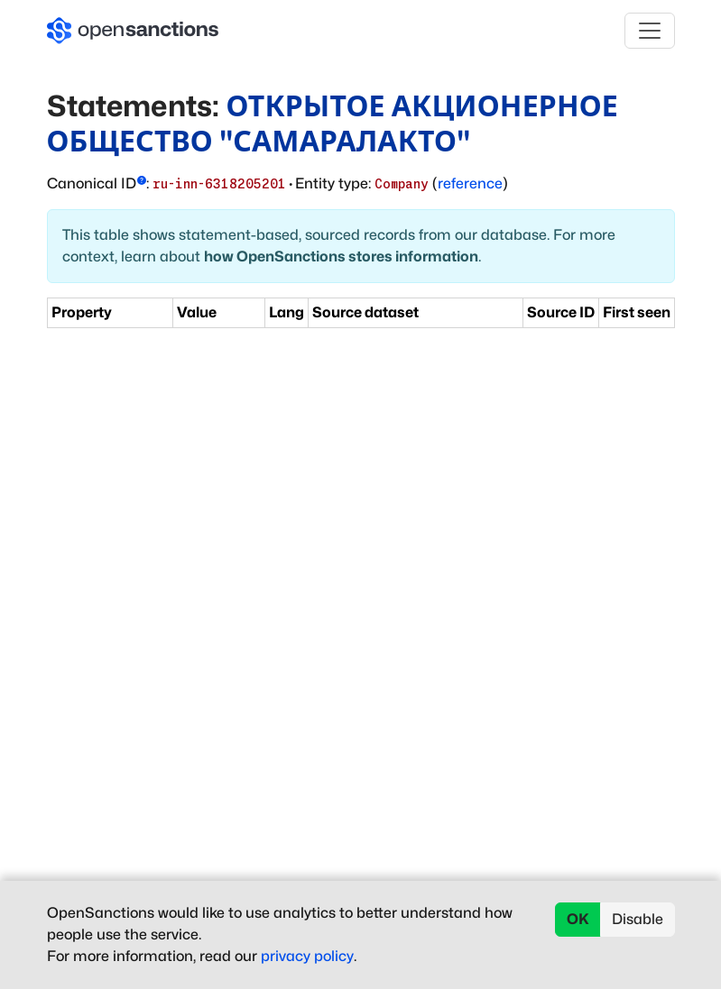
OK (578, 919)
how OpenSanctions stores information (341, 256)
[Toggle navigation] (649, 31)
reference (470, 183)
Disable (637, 919)
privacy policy (307, 956)
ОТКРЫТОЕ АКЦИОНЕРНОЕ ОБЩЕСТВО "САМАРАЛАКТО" (332, 123)
